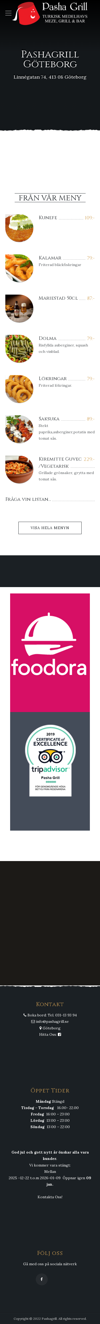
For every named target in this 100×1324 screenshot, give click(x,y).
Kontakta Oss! (50, 1197)
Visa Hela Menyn (50, 527)
